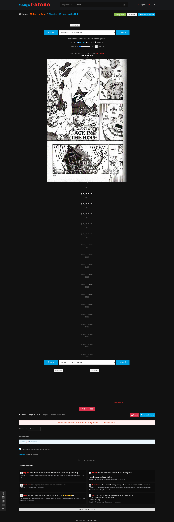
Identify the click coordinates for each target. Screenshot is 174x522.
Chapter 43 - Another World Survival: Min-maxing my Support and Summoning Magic (49, 475)
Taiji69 (94, 473)
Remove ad (75, 25)
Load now (90, 195)
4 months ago (121, 479)
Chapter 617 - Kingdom (28, 487)
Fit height (101, 46)
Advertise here (119, 402)
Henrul (94, 495)
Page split (120, 15)
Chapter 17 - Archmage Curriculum (101, 502)
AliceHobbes (96, 485)
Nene (25, 495)
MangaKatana (92, 520)
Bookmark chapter (147, 15)
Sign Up (142, 5)
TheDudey (27, 485)
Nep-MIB (26, 473)
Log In (151, 5)
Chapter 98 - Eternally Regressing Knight (103, 479)
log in (27, 442)
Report (132, 15)
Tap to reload (99, 53)
